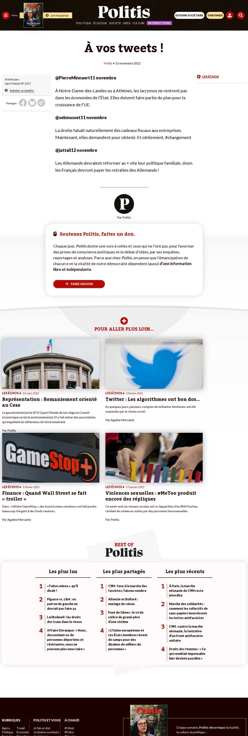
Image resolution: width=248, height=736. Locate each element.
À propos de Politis (44, 669)
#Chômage (70, 661)
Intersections (159, 23)
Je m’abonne (40, 657)
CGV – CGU (125, 709)
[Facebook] (73, 722)
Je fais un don (41, 649)
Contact (43, 709)
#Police (68, 649)
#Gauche (69, 653)
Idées (127, 23)
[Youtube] (97, 722)
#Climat (68, 645)
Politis (108, 63)
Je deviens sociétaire (45, 653)
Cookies (201, 709)
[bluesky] (85, 722)
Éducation (22, 653)
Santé (20, 657)
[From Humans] (121, 722)
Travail (20, 645)
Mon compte (40, 673)
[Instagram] (110, 722)
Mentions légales (65, 709)
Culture (138, 23)
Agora (5, 645)
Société (115, 23)
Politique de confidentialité (156, 709)
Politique (83, 23)
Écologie (100, 23)
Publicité (185, 709)
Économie (22, 649)
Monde (6, 669)
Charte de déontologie (96, 709)
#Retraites (70, 657)
